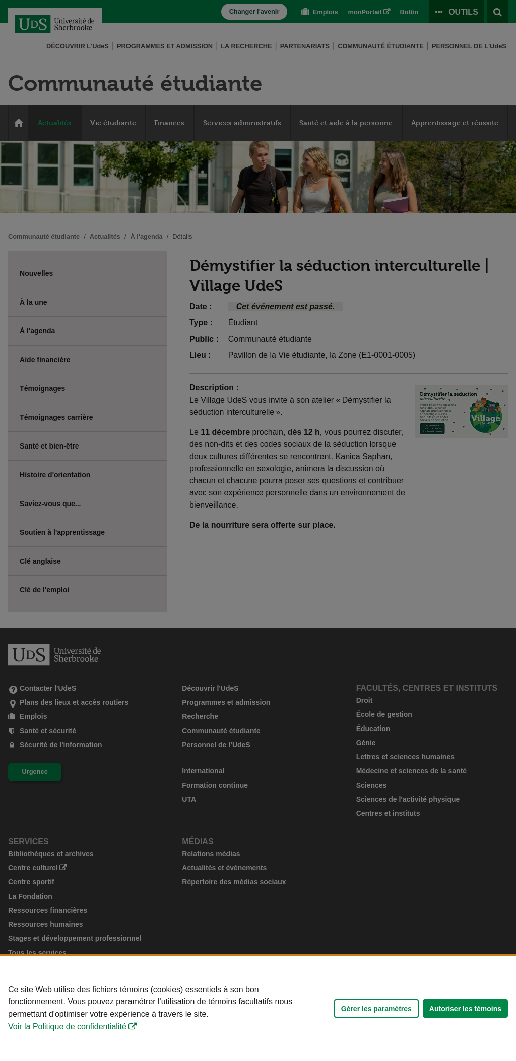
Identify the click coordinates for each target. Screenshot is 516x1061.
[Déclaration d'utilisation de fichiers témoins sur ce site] (258, 1008)
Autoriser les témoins (465, 1008)
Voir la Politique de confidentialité (67, 1026)
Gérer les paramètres (376, 1008)
